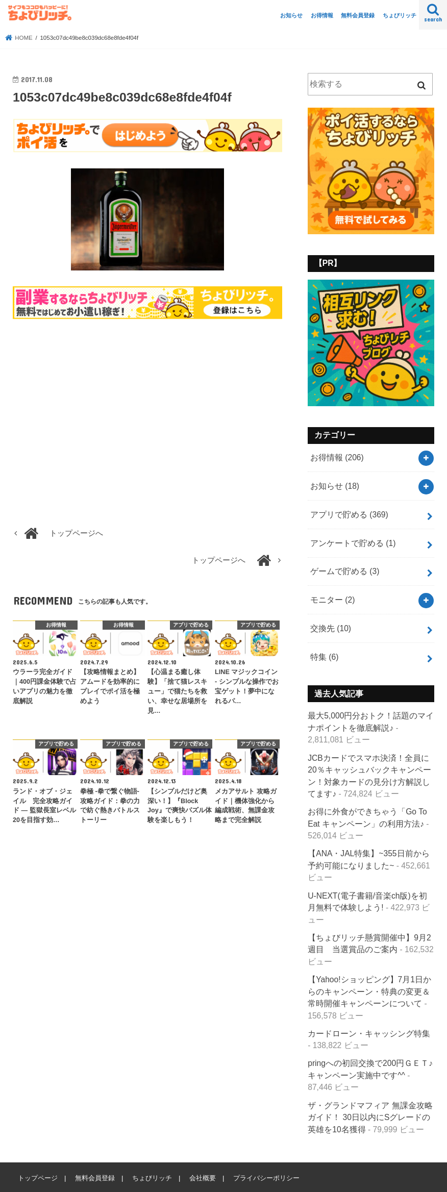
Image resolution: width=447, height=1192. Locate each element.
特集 (324, 657)
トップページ (38, 1178)
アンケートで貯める (352, 543)
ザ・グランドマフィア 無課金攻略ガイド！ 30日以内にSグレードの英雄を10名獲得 (370, 1117)
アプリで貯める (349, 514)
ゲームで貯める (344, 571)
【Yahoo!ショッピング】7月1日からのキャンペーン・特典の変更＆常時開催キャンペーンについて (369, 991)
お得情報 (322, 15)
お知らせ (291, 15)
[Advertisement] (147, 414)
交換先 (330, 628)
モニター (332, 599)
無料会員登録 (358, 15)
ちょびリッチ (399, 15)
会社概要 (202, 1178)
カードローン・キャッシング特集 (369, 1033)
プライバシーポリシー (266, 1178)
